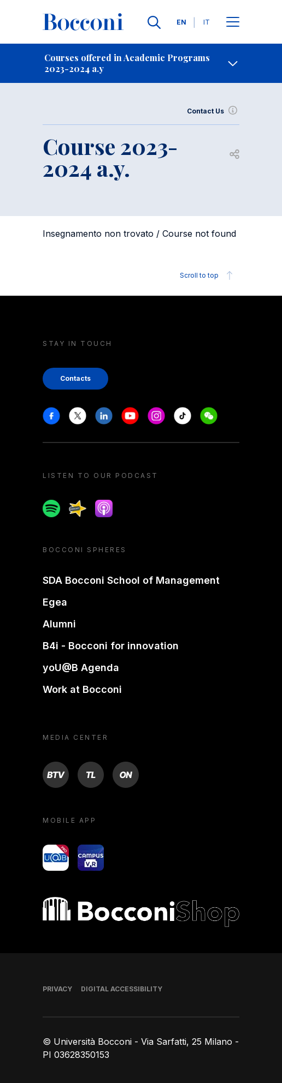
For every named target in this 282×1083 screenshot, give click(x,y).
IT (206, 22)
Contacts (75, 378)
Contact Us (213, 111)
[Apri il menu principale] (232, 23)
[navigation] (141, 63)
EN (181, 22)
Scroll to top (208, 275)
